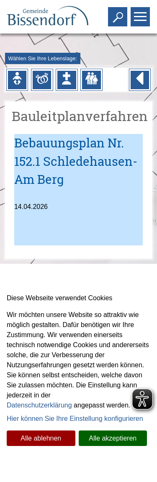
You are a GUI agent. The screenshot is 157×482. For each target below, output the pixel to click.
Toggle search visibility (118, 13)
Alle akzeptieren (112, 438)
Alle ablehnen (41, 438)
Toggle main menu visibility (141, 13)
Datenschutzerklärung (39, 405)
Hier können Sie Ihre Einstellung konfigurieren (75, 418)
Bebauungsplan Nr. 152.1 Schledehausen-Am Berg (75, 161)
